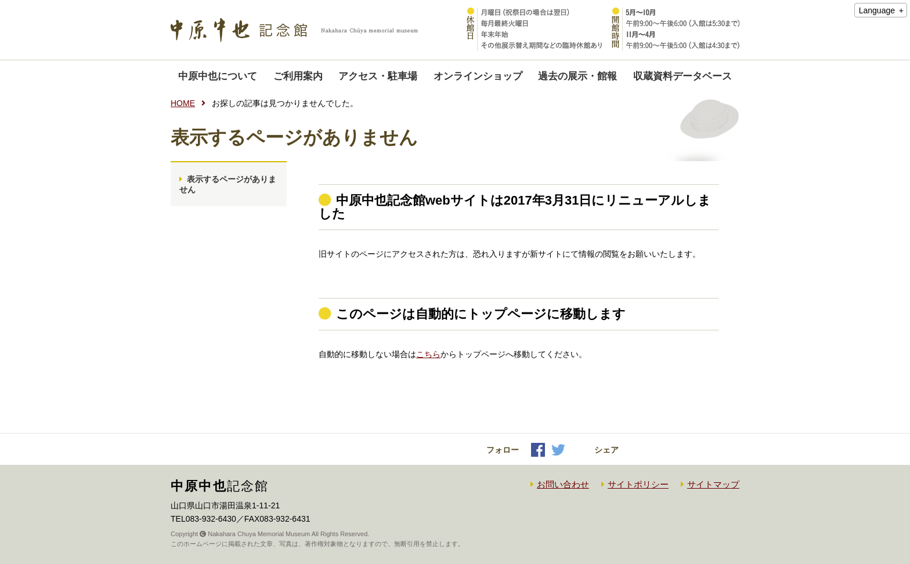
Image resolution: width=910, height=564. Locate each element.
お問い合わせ (563, 484)
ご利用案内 (298, 76)
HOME (183, 103)
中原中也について (217, 76)
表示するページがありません (227, 184)
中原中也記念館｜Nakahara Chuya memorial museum (294, 30)
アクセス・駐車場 (377, 76)
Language (877, 10)
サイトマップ (713, 484)
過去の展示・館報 (577, 76)
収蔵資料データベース (682, 76)
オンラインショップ (478, 76)
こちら (428, 354)
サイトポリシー (638, 484)
